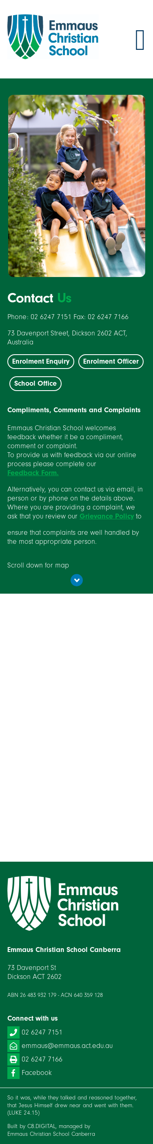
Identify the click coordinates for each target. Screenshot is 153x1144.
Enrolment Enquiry (40, 361)
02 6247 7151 (34, 1032)
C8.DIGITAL (41, 1126)
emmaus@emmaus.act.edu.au (60, 1046)
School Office (35, 383)
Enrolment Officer (111, 361)
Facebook (29, 1073)
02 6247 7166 (34, 1059)
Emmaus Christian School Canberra (51, 1134)
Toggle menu (140, 40)
